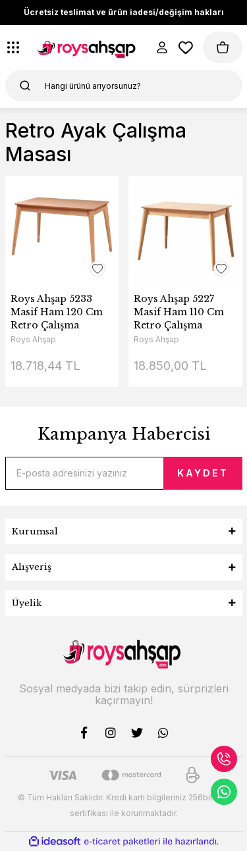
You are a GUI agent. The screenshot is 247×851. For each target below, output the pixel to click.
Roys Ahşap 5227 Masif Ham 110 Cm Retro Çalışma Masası (179, 312)
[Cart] (222, 47)
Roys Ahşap (33, 339)
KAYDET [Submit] (203, 472)
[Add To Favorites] (97, 268)
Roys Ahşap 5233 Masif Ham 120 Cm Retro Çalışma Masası (57, 312)
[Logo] (88, 47)
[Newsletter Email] (123, 473)
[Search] (123, 85)
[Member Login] (162, 47)
